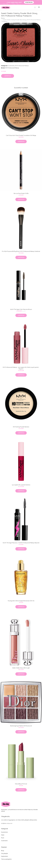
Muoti (2, 838)
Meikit (2, 835)
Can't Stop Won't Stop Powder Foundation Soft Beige (21, 135)
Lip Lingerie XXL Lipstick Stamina (21, 485)
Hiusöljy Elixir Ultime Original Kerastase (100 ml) (21, 601)
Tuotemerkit (11, 65)
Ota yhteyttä (4, 853)
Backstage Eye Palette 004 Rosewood (21, 726)
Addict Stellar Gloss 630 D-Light (21, 668)
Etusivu (3, 18)
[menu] (39, 7)
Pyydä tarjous (29, 2)
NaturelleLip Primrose (21, 784)
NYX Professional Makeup (22, 65)
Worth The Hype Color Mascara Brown (21, 309)
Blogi (2, 850)
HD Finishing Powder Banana (21, 427)
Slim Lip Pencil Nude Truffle (21, 193)
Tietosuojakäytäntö (6, 859)
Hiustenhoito (4, 832)
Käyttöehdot (4, 856)
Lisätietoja (7, 76)
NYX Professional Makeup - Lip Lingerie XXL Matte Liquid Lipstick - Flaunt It (21, 368)
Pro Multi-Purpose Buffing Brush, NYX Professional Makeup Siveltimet (21, 251)
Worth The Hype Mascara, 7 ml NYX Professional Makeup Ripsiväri (21, 543)
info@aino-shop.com (6, 823)
